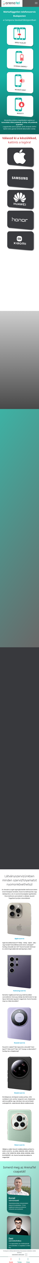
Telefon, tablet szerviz (19, 1205)
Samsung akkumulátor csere (19, 1190)
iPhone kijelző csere (19, 1187)
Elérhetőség (19, 1156)
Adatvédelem (19, 1212)
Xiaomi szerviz (19, 830)
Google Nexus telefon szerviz (19, 1171)
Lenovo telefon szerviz (19, 1169)
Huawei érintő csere (19, 1199)
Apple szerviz (19, 675)
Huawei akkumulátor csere (19, 1197)
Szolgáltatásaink (19, 1159)
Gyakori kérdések (19, 1214)
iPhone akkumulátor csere (19, 1183)
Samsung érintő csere (19, 1192)
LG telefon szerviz (19, 1167)
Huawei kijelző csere (19, 1201)
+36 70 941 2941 (21, 1149)
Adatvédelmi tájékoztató (18, 1254)
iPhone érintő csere (19, 1185)
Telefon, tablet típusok (19, 1207)
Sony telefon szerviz (19, 1177)
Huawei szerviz (19, 780)
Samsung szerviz (19, 727)
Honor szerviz (19, 882)
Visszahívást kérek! (19, 601)
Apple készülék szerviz (19, 1162)
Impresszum (19, 1210)
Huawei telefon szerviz (19, 1165)
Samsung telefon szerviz (19, 1175)
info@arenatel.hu (21, 1147)
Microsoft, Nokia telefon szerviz (19, 1173)
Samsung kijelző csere (19, 1194)
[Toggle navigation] (36, 3)
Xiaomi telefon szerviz (19, 1180)
